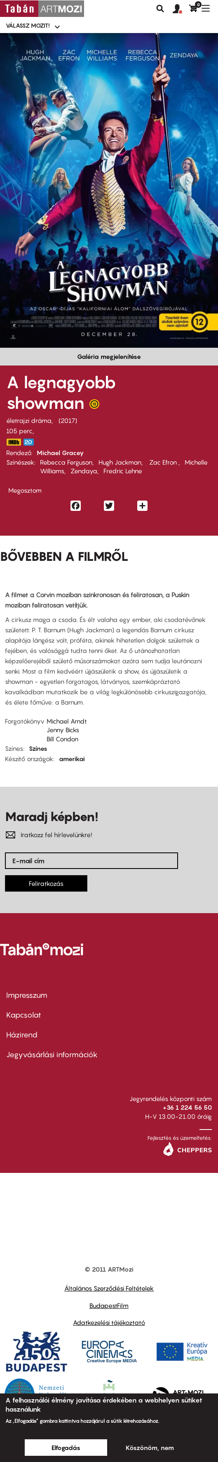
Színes (38, 748)
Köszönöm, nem (150, 1447)
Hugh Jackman (119, 462)
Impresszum (26, 995)
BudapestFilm (109, 1305)
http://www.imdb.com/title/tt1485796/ (13, 442)
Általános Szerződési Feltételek (109, 1288)
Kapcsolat (23, 1015)
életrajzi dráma (29, 420)
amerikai (72, 758)
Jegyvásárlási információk (52, 1054)
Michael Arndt (67, 721)
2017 (68, 420)
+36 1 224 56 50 (187, 1107)
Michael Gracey (60, 452)
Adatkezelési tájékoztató (109, 1322)
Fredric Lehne (122, 471)
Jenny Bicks (63, 729)
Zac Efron (163, 462)
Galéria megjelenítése (109, 356)
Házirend (22, 1034)
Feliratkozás (46, 883)
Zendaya (83, 471)
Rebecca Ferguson (66, 462)
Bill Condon (62, 739)
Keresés (160, 9)
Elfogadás (66, 1447)
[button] (181, 9)
